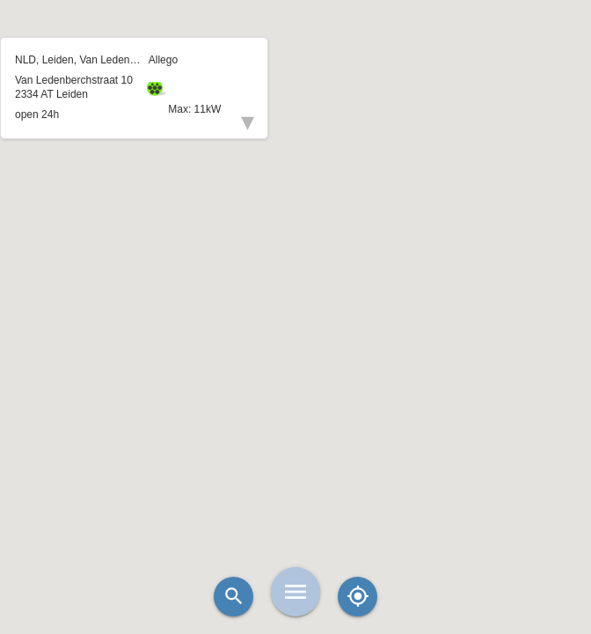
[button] (295, 273)
